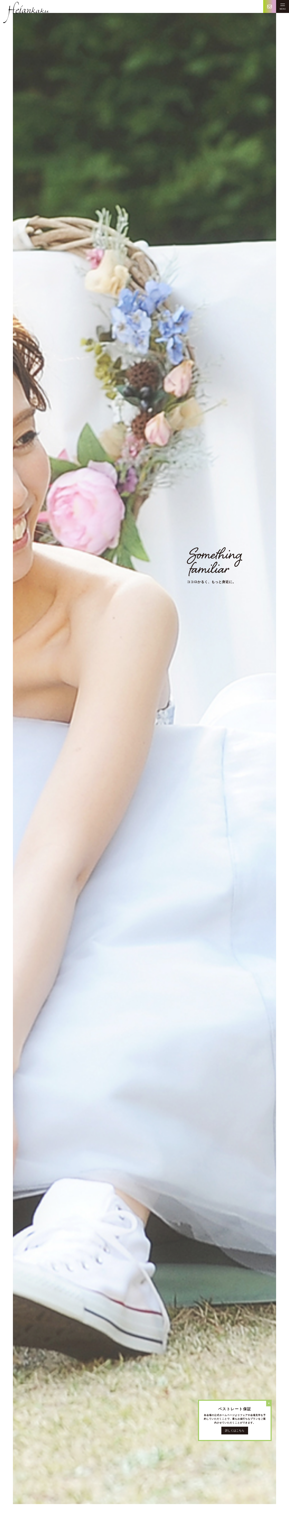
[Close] (268, 1403)
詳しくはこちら (234, 1430)
